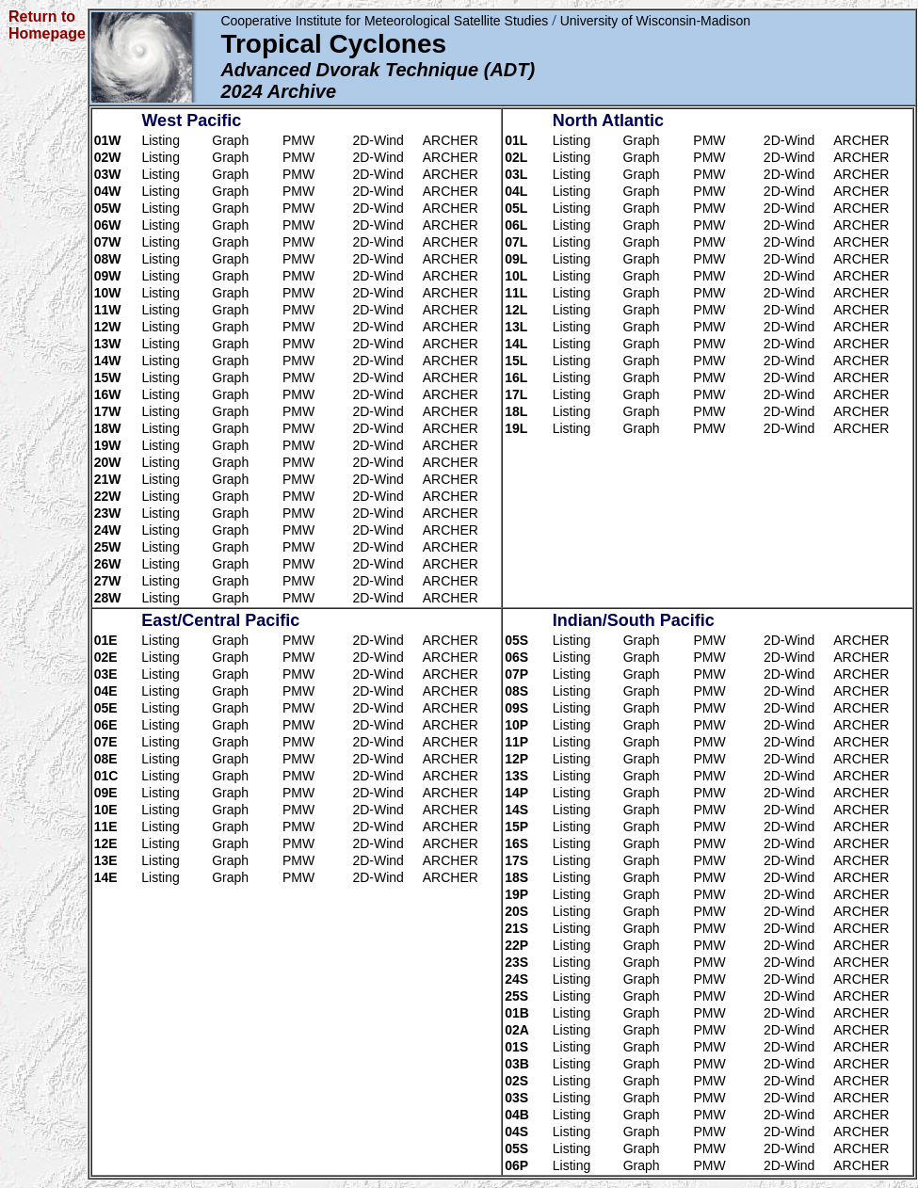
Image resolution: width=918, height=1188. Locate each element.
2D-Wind (377, 140)
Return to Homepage (47, 24)
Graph (230, 140)
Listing (160, 140)
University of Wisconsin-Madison (655, 20)
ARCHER (450, 140)
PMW (298, 140)
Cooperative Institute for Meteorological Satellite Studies (384, 20)
